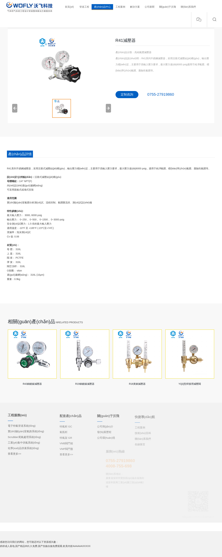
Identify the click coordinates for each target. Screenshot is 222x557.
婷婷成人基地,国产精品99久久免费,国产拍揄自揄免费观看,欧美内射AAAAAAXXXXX (45, 546)
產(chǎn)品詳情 (20, 154)
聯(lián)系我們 (188, 6)
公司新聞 (149, 6)
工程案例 (120, 6)
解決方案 (135, 6)
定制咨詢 (127, 94)
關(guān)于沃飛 (167, 6)
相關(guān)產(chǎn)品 (31, 321)
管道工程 (84, 6)
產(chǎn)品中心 (102, 6)
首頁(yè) (69, 6)
